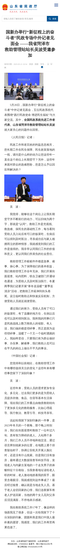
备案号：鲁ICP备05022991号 (40, 544)
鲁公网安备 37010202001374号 (30, 547)
